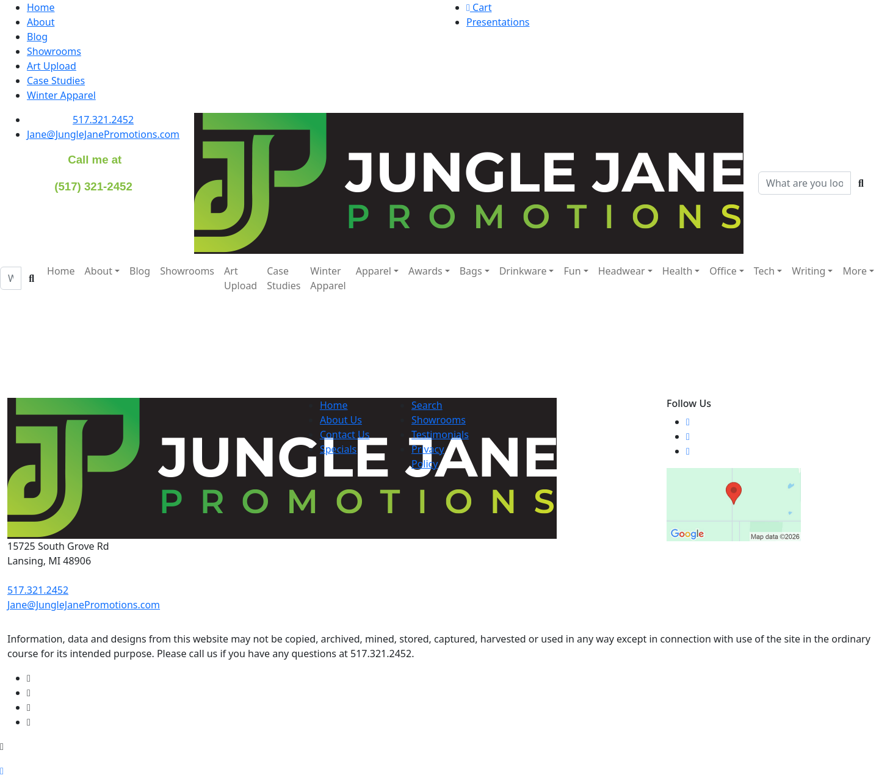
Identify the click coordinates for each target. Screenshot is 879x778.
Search (427, 405)
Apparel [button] (373, 271)
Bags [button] (471, 271)
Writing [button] (808, 271)
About (40, 22)
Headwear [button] (621, 271)
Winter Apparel (61, 95)
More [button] (854, 271)
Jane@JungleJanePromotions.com (103, 134)
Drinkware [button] (523, 271)
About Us (341, 420)
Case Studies (56, 80)
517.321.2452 (103, 119)
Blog (37, 36)
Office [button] (722, 271)
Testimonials (440, 434)
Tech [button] (764, 271)
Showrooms (54, 51)
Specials (338, 449)
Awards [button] (425, 271)
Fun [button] (572, 271)
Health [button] (677, 271)
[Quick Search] (804, 183)
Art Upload (51, 66)
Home (41, 7)
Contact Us (344, 434)
